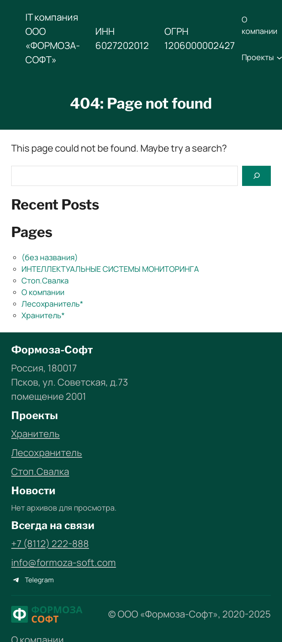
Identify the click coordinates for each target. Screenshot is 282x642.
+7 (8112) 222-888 (50, 543)
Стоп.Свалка (45, 280)
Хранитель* (43, 315)
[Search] (256, 176)
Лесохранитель (46, 452)
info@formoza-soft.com (63, 562)
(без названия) (49, 257)
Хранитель (35, 433)
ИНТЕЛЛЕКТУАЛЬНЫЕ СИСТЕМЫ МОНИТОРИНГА (110, 269)
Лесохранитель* (52, 303)
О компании (42, 292)
